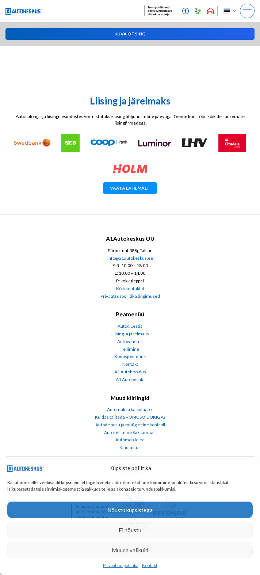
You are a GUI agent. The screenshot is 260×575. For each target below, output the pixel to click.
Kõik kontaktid (130, 288)
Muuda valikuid (130, 550)
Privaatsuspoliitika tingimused (130, 296)
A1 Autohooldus (130, 371)
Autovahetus (130, 341)
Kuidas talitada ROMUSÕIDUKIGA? (130, 417)
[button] (130, 33)
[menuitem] (229, 11)
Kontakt (149, 565)
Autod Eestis (130, 326)
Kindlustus (130, 447)
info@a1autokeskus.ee (130, 258)
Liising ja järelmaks (130, 333)
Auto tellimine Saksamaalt (130, 432)
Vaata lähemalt (130, 188)
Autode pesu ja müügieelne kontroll (130, 424)
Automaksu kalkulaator (130, 409)
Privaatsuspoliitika (120, 565)
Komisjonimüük (130, 356)
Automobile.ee (130, 439)
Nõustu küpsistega (130, 510)
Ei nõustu (130, 530)
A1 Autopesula (130, 379)
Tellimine (130, 349)
